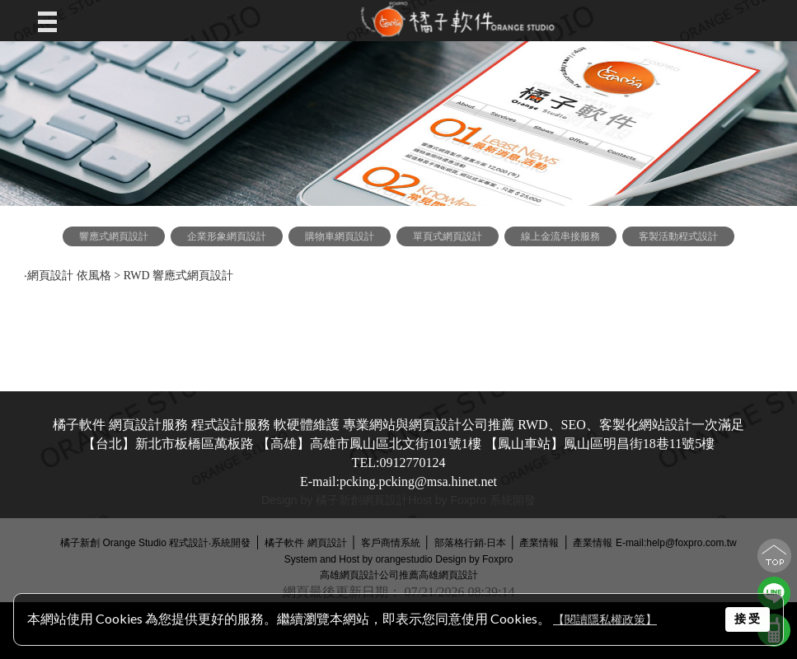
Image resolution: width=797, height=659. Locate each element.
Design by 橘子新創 (311, 500)
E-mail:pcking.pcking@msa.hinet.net (398, 481)
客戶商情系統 (390, 543)
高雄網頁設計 (448, 575)
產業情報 (539, 543)
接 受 (747, 618)
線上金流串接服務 (560, 236)
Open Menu (52, 20)
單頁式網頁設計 (447, 236)
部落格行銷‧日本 (470, 543)
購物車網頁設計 (339, 236)
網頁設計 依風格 (69, 275)
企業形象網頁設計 (226, 236)
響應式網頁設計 (113, 236)
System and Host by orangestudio (358, 559)
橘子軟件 (284, 543)
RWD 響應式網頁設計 (180, 275)
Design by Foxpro (474, 559)
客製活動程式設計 (678, 236)
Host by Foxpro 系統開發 (472, 500)
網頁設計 (385, 500)
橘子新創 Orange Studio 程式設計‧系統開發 (155, 543)
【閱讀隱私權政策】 (605, 620)
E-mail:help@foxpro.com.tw (676, 543)
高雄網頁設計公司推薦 (369, 575)
